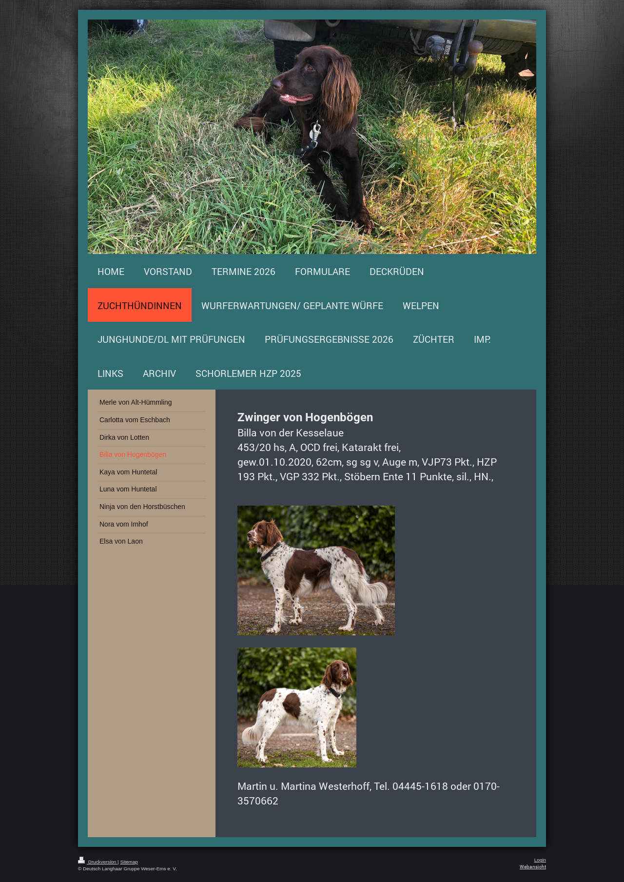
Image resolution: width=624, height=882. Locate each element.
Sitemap (128, 861)
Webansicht (533, 866)
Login (540, 859)
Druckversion (97, 861)
